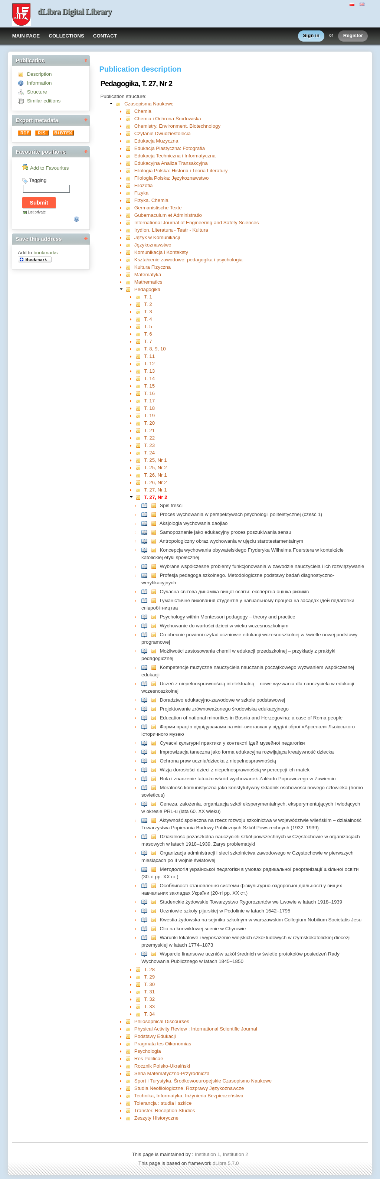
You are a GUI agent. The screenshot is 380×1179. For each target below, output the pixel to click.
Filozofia (143, 185)
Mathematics (148, 282)
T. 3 (148, 311)
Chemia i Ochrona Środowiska (167, 118)
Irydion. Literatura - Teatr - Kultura (171, 230)
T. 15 (149, 386)
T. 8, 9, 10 (155, 349)
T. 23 (149, 445)
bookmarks (45, 252)
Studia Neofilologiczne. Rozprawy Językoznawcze (189, 1088)
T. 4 (148, 319)
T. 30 (149, 984)
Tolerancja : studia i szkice (163, 1103)
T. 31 (149, 992)
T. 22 (149, 438)
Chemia (142, 111)
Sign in (311, 36)
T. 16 (149, 393)
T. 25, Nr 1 (155, 460)
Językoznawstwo (152, 245)
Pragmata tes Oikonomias (162, 1043)
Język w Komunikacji (157, 237)
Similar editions (43, 101)
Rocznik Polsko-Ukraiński (162, 1066)
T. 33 (149, 1006)
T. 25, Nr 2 (155, 467)
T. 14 (149, 378)
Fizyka (141, 193)
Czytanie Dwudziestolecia (162, 133)
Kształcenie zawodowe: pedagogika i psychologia (188, 259)
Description (39, 74)
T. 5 (148, 326)
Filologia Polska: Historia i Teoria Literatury (181, 170)
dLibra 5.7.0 (226, 1163)
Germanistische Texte (158, 207)
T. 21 (149, 430)
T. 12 (149, 363)
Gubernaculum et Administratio (168, 215)
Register (353, 36)
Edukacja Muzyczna (156, 141)
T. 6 (148, 334)
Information (39, 83)
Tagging (37, 180)
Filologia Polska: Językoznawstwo (171, 178)
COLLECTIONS (66, 36)
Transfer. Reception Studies (164, 1110)
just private (37, 212)
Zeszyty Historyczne (156, 1118)
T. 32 (149, 999)
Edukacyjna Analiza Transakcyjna (171, 163)
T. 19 (149, 415)
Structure (37, 92)
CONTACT (105, 36)
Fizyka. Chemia (151, 200)
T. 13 (149, 371)
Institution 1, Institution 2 (221, 1154)
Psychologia (147, 1051)
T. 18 (149, 408)
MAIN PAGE (26, 36)
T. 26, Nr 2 (155, 482)
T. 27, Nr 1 (155, 490)
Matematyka (147, 274)
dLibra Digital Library (74, 11)
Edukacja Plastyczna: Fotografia (169, 148)
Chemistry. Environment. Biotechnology (177, 126)
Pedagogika (147, 289)
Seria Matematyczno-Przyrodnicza (172, 1073)
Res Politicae (148, 1058)
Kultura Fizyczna (152, 267)
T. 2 (148, 304)
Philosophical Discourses (161, 1021)
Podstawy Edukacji (155, 1036)
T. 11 (149, 356)
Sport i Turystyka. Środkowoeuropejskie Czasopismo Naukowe (203, 1081)
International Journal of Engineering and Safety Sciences (196, 222)
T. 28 (149, 969)
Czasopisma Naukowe (149, 104)
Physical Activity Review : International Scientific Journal (195, 1029)
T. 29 (149, 977)
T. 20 (149, 423)
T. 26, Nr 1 (155, 475)
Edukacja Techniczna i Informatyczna (175, 156)
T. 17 (149, 401)
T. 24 (149, 452)
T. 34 (149, 1014)
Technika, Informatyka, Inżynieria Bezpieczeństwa (188, 1095)
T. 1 (148, 297)
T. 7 (148, 341)
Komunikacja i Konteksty (161, 252)
